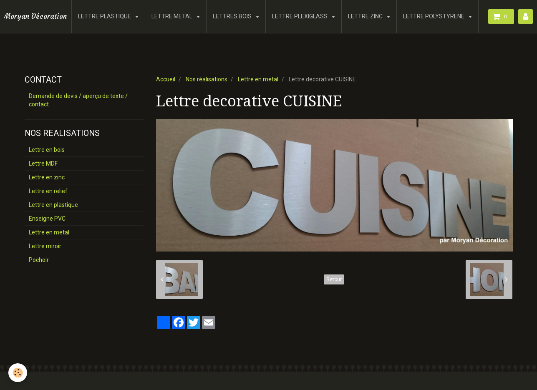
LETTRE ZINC (366, 16)
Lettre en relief (48, 191)
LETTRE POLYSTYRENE (434, 16)
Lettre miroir (45, 246)
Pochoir (39, 260)
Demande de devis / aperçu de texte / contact (78, 100)
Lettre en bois (47, 149)
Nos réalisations (206, 79)
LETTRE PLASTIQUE (105, 16)
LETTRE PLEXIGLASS (300, 16)
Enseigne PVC (47, 218)
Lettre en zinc (47, 177)
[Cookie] (17, 372)
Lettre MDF (43, 163)
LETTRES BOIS (233, 16)
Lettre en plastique (53, 204)
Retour (334, 279)
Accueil (165, 79)
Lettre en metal (258, 79)
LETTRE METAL (172, 16)
